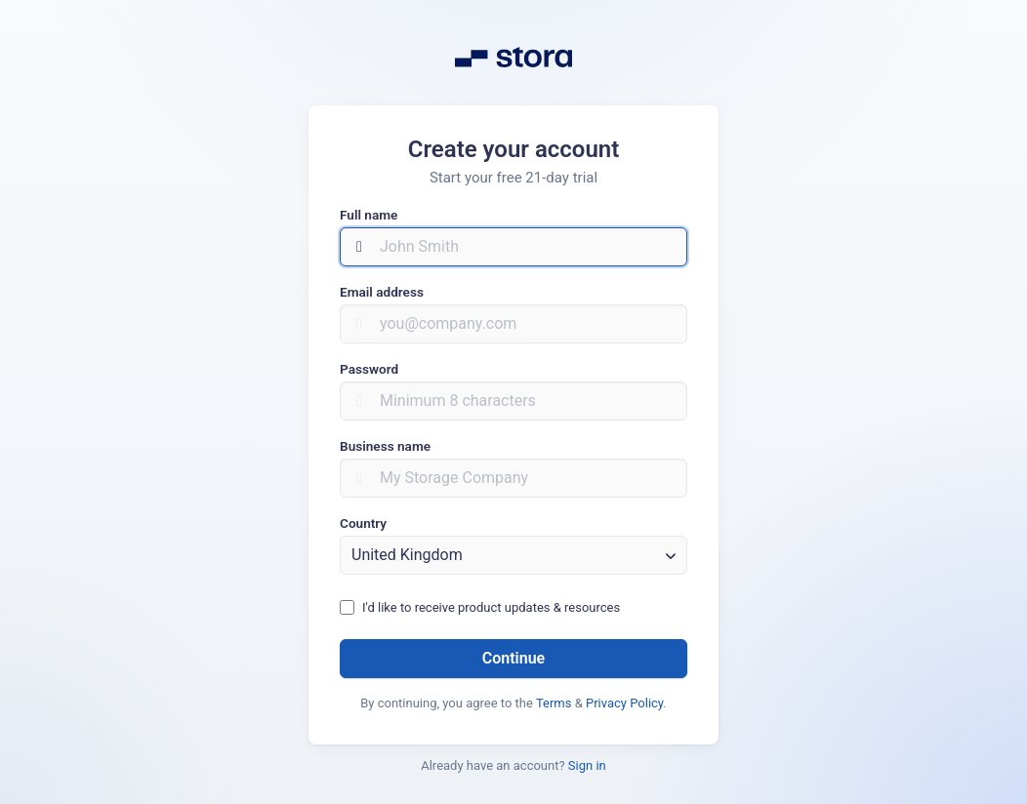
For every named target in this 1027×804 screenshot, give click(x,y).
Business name (385, 446)
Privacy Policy (624, 703)
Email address (382, 292)
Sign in (587, 765)
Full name (368, 214)
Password (369, 369)
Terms (554, 703)
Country (363, 523)
